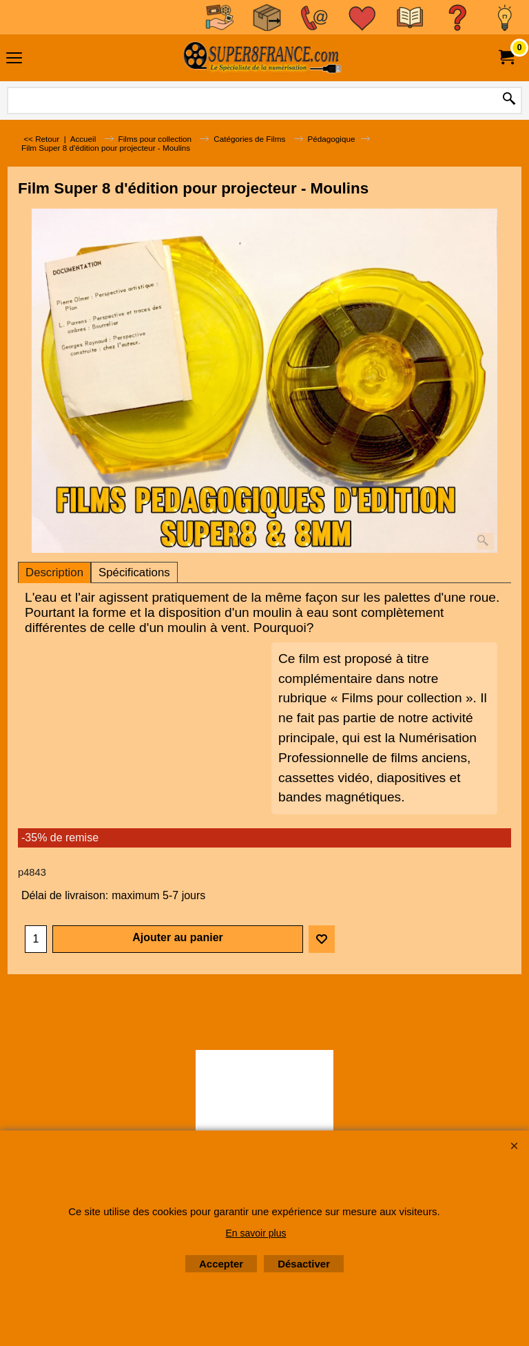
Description (54, 572)
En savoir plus (256, 1233)
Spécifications (134, 572)
